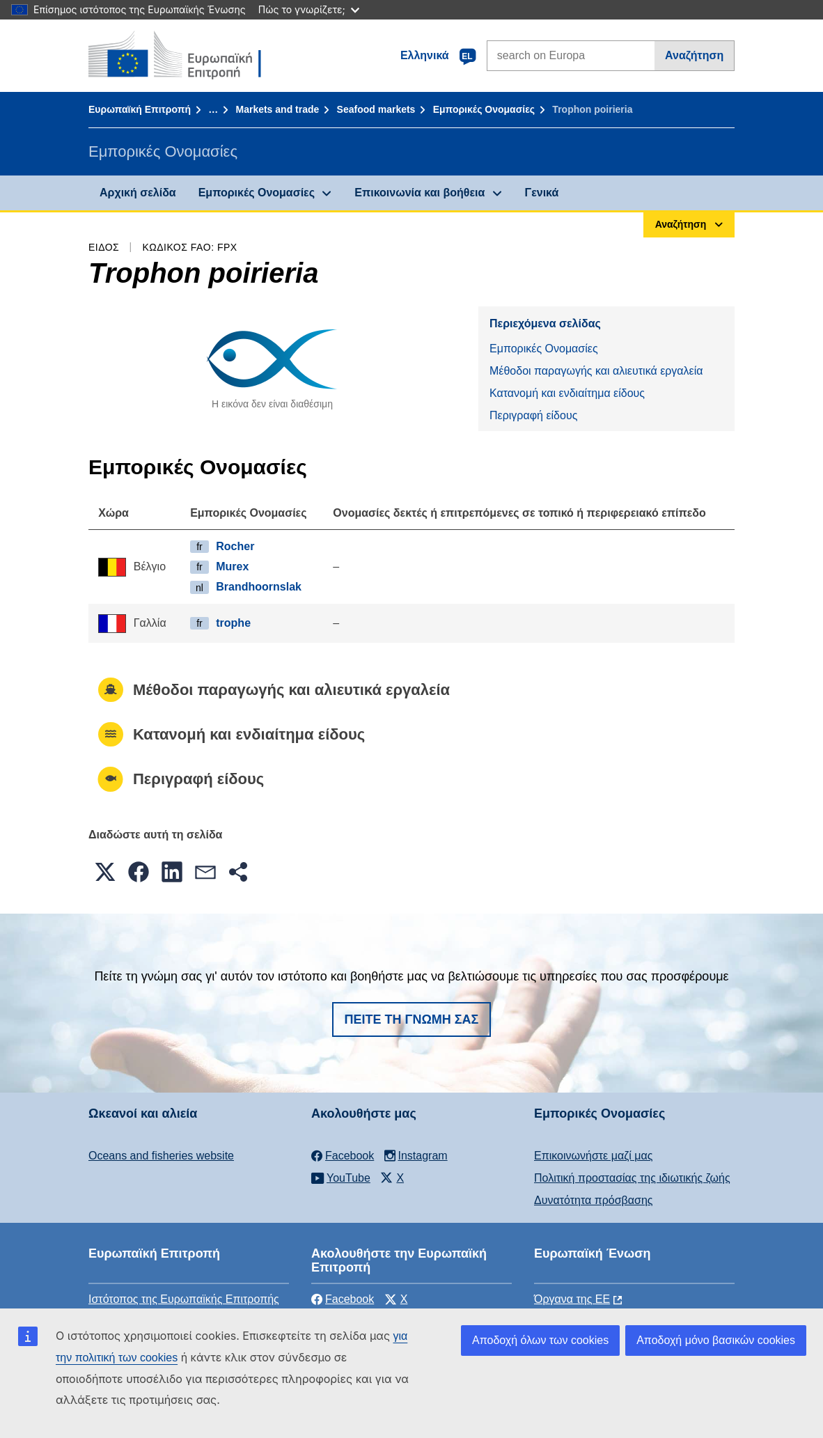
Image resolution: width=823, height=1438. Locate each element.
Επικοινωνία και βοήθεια (419, 192)
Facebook (342, 1299)
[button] (105, 872)
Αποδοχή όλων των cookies (540, 1340)
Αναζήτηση (694, 55)
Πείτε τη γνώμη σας (412, 1019)
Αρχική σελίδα (138, 192)
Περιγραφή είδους (533, 415)
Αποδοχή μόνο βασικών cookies (715, 1340)
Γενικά (542, 192)
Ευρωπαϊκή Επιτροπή (139, 109)
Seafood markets (376, 109)
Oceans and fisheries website (161, 1156)
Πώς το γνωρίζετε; (308, 9)
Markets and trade (277, 109)
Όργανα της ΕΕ (572, 1299)
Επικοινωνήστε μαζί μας (593, 1156)
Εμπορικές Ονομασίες (484, 109)
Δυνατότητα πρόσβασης (593, 1200)
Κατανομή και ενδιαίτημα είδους (567, 393)
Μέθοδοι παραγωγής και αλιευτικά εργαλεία (596, 371)
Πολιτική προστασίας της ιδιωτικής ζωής (632, 1178)
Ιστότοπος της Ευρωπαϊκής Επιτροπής (183, 1299)
